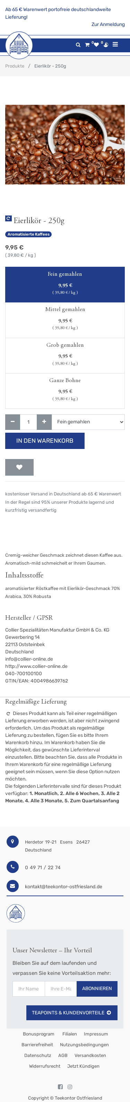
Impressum (96, 1034)
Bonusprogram (38, 1034)
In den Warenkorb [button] (44, 440)
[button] (19, 467)
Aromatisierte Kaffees (29, 234)
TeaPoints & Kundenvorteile (72, 1013)
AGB (63, 1055)
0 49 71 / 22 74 (43, 868)
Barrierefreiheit (37, 1044)
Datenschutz (37, 1055)
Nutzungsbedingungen (84, 1044)
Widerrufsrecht (44, 1066)
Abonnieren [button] (97, 988)
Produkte (14, 66)
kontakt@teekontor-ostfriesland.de (63, 887)
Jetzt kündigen (83, 1066)
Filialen (69, 1034)
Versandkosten (90, 1055)
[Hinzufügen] (44, 422)
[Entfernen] (12, 422)
